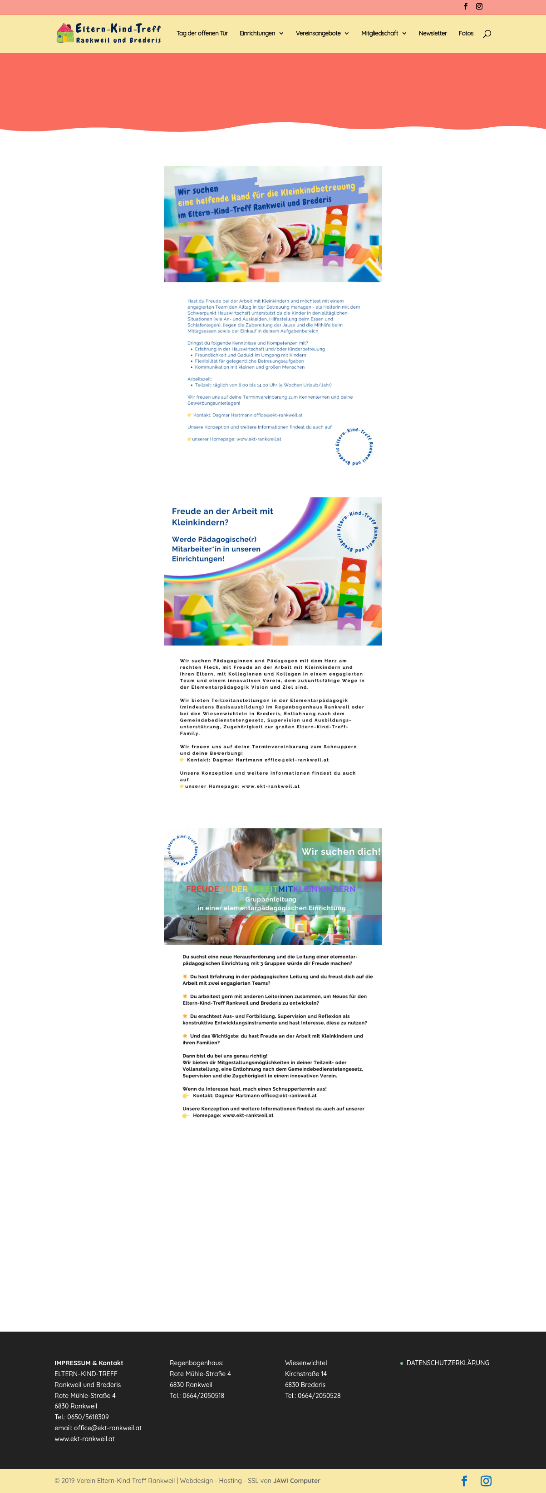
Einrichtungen (257, 33)
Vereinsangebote (318, 33)
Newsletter (433, 33)
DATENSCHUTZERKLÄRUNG (448, 1363)
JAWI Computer (297, 1481)
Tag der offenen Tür (202, 33)
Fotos (466, 33)
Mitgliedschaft (379, 33)
